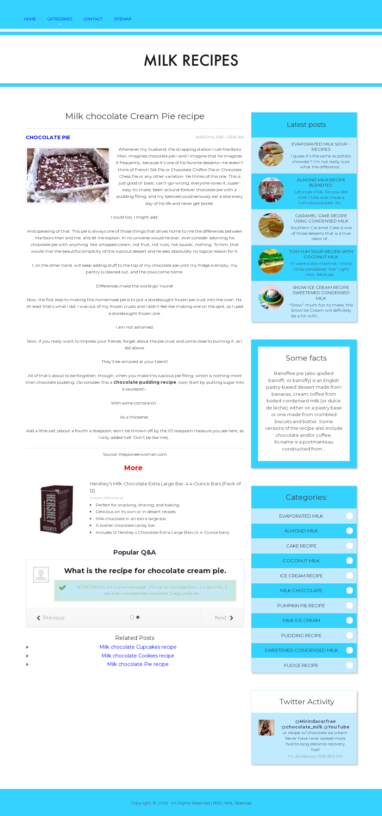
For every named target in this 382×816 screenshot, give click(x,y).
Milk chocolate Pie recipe (138, 664)
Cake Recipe (301, 546)
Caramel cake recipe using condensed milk (321, 218)
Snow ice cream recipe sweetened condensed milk (321, 293)
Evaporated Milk (301, 516)
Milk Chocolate (301, 590)
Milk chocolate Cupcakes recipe (138, 647)
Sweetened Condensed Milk (301, 650)
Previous (50, 618)
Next (224, 618)
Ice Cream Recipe (301, 575)
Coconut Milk (301, 560)
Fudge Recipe (301, 665)
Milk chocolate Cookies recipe (137, 656)
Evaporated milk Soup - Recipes (321, 146)
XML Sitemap (238, 802)
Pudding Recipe (301, 635)
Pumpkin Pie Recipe (301, 605)
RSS (217, 802)
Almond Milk (301, 530)
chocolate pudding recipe (144, 382)
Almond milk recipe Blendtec (321, 182)
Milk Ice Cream (301, 620)
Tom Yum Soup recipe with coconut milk (321, 254)
